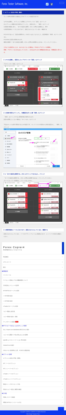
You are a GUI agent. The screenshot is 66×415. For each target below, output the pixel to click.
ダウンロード (7, 262)
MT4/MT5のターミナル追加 (11, 290)
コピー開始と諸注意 (9, 311)
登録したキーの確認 (9, 397)
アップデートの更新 (10, 322)
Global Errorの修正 (8, 345)
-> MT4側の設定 (8, 296)
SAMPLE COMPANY (31, 411)
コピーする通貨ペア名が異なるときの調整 (15, 334)
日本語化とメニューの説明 (11, 285)
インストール (7, 275)
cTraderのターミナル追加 (10, 306)
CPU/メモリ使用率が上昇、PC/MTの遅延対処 (16, 350)
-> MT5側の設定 (8, 301)
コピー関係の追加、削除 (10, 316)
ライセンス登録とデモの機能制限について (15, 280)
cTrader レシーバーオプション (12, 379)
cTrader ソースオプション (10, 373)
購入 (4, 267)
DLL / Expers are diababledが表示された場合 (16, 329)
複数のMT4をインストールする (12, 402)
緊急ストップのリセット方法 (11, 384)
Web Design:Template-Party (33, 414)
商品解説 (5, 257)
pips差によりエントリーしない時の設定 (14, 340)
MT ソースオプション (9, 363)
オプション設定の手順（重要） (12, 358)
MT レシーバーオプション (10, 368)
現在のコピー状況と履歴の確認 (12, 389)
